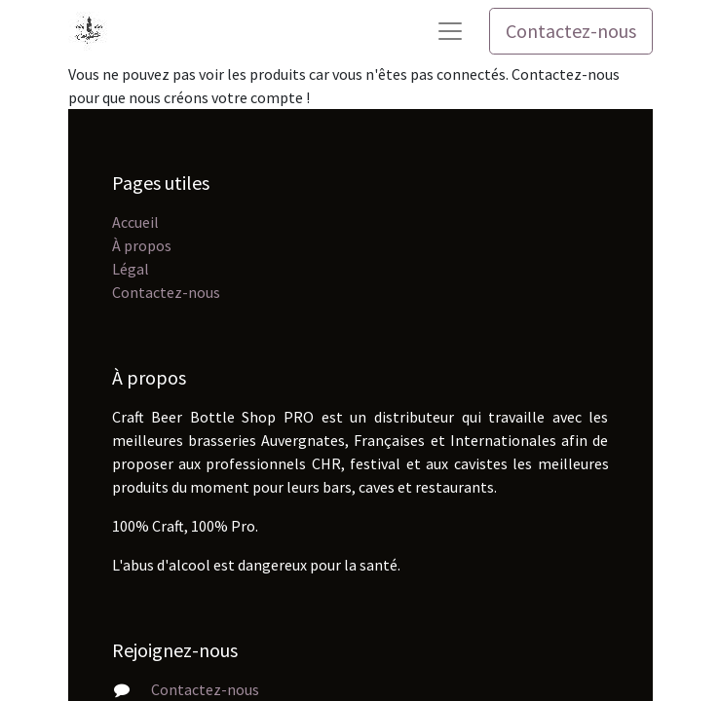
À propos (141, 245)
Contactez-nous (571, 30)
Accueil (135, 222)
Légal (130, 268)
